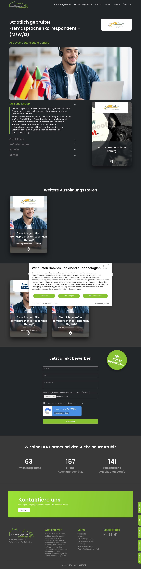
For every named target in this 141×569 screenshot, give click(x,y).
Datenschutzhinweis (50, 303)
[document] (70, 280)
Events (117, 4)
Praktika (98, 4)
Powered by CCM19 (102, 304)
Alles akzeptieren (95, 296)
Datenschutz (80, 565)
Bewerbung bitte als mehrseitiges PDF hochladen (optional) (66, 392)
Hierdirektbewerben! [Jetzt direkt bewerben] (116, 360)
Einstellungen (69, 296)
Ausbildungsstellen (62, 4)
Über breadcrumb (85, 546)
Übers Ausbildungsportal (88, 549)
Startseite (81, 534)
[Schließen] (108, 265)
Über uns (127, 4)
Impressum (66, 565)
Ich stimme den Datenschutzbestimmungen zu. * (63, 403)
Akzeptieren (59, 413)
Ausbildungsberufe (83, 4)
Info (66, 413)
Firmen (108, 4)
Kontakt (24, 510)
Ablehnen (44, 296)
